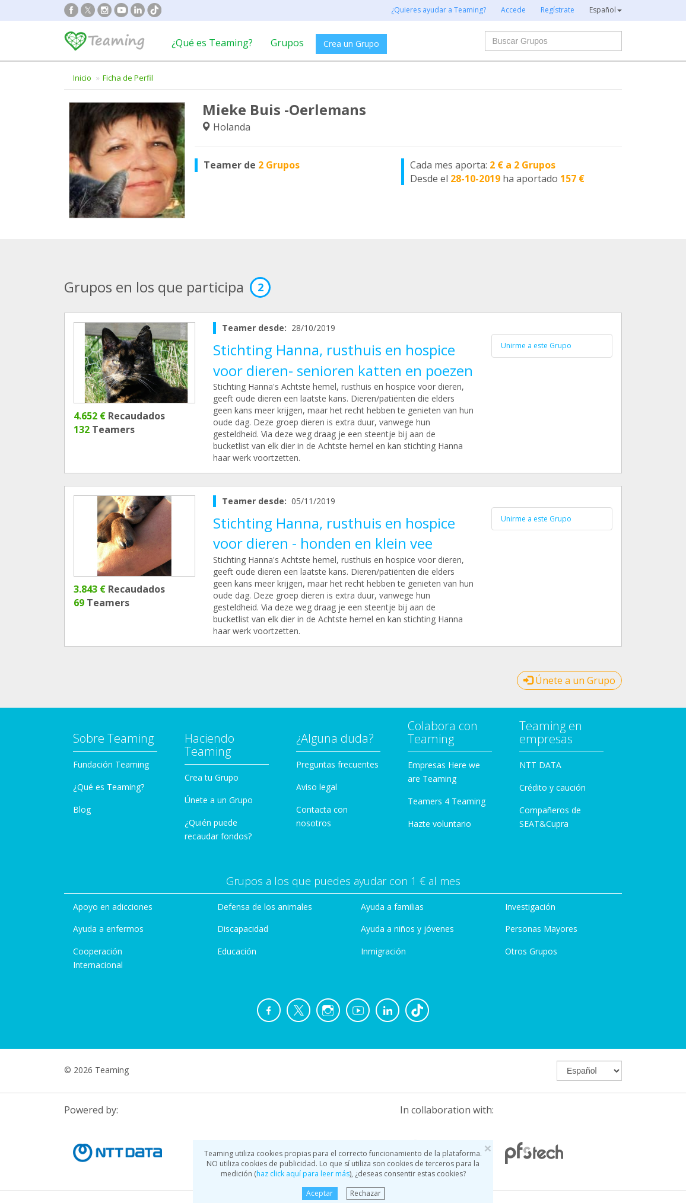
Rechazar (365, 1193)
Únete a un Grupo (569, 680)
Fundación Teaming (111, 764)
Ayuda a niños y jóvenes (407, 928)
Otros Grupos (531, 951)
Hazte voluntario (439, 823)
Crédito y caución (552, 787)
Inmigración (383, 951)
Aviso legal (316, 787)
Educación (236, 951)
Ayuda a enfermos (108, 928)
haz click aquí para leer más (303, 1174)
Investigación (530, 906)
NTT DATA (540, 765)
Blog (82, 809)
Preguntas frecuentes (337, 764)
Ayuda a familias (392, 906)
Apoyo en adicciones (113, 906)
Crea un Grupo (351, 43)
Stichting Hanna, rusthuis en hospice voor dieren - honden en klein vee (334, 533)
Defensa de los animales (264, 906)
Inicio (82, 77)
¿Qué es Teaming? (212, 42)
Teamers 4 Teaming (446, 801)
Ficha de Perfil (128, 77)
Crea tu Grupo (212, 777)
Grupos (287, 42)
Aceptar (319, 1193)
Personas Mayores (541, 928)
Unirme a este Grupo (536, 345)
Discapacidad (242, 928)
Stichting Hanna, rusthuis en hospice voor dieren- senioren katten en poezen (343, 360)
